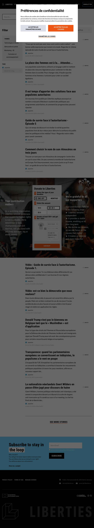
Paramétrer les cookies (47, 36)
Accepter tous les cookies (61, 28)
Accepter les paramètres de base (33, 28)
